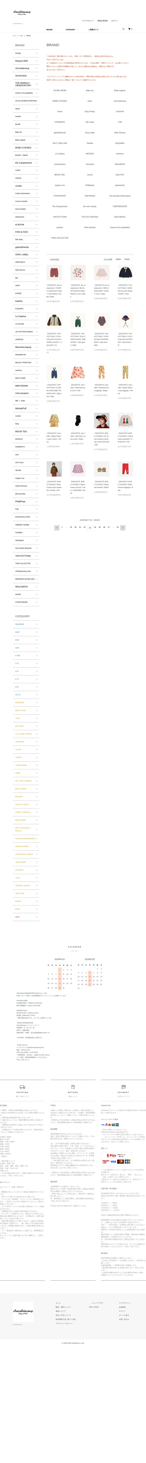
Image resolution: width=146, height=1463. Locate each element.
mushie (18, 456)
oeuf (17, 498)
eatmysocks (21, 236)
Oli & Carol (20, 506)
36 (104, 527)
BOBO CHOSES (23, 161)
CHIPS (18, 185)
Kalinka (18, 326)
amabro (19, 127)
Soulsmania (21, 76)
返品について (73, 1429)
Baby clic (19, 145)
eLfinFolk (19, 244)
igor (17, 300)
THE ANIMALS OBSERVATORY (23, 85)
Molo (17, 464)
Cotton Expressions (24, 210)
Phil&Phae (20, 549)
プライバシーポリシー (76, 1442)
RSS (100, 1425)
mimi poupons (22, 432)
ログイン (114, 21)
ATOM (106, 1425)
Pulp (17, 557)
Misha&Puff (20, 448)
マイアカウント (88, 21)
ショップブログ (105, 1421)
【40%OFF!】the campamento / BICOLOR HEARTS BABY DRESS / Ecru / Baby (78, 291)
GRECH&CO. (21, 283)
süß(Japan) (20, 592)
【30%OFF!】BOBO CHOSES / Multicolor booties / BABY (101, 484)
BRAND (49, 30)
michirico (19, 408)
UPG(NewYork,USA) (25, 632)
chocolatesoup (22, 69)
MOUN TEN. (21, 472)
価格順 (118, 259)
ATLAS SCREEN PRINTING (23, 108)
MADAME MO (22, 387)
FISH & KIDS (21, 251)
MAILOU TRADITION (21, 397)
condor (18, 202)
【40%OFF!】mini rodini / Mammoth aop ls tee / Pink (77, 388)
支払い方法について (75, 1433)
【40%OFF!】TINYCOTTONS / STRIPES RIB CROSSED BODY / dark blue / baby (101, 339)
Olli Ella (19, 515)
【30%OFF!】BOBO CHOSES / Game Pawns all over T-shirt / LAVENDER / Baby (77, 487)
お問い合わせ (126, 1438)
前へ (58, 527)
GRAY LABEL (22, 275)
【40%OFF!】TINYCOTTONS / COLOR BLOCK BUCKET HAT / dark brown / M (125, 339)
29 (72, 527)
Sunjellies (20, 583)
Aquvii (18, 119)
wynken (19, 661)
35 (99, 527)
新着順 (127, 259)
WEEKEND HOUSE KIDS (22, 643)
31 (81, 527)
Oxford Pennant (22, 532)
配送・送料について (75, 1425)
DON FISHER (22, 227)
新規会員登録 (103, 21)
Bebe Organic (22, 153)
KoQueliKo (20, 334)
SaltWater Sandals (24, 574)
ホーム (15, 36)
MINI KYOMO (22, 416)
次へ (122, 527)
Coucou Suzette (23, 219)
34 (94, 527)
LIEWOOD (20, 371)
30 (76, 527)
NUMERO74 (21, 489)
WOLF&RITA (21, 653)
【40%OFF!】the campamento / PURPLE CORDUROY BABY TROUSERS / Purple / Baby (54, 291)
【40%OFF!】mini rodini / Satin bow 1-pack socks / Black (78, 436)
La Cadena (20, 342)
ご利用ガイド (93, 30)
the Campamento (23, 177)
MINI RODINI (21, 424)
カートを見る (126, 1433)
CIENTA (19, 194)
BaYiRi (18, 136)
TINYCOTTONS (23, 612)
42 (117, 527)
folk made (20, 259)
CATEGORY (70, 30)
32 (85, 527)
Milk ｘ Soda (21, 440)
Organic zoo (21, 524)
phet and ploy (21, 541)
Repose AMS (21, 62)
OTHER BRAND (23, 669)
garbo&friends (22, 268)
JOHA (18, 309)
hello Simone (21, 291)
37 (108, 527)
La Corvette (20, 349)
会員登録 (124, 1425)
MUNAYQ (20, 480)
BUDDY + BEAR (23, 169)
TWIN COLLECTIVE (22, 622)
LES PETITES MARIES (22, 360)
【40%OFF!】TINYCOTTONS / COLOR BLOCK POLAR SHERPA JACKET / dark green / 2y (54, 339)
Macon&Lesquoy (23, 379)
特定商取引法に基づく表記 (78, 1438)
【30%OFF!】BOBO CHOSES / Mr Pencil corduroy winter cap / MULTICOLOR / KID (101, 439)
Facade (18, 53)
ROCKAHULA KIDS (24, 566)
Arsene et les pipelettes (21, 96)
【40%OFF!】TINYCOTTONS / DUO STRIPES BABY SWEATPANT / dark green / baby (78, 339)
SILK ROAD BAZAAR (21, 602)
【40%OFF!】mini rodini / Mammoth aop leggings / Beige (101, 388)
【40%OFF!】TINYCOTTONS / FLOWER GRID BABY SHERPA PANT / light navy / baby (54, 390)
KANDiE (19, 317)
